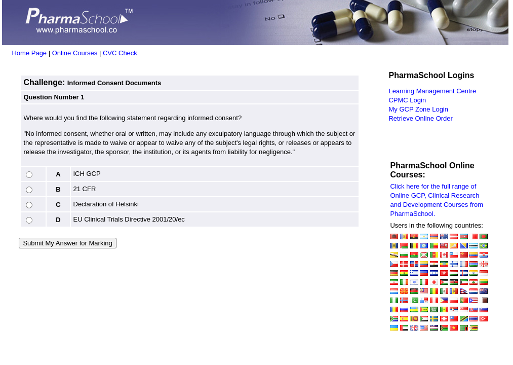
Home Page (29, 53)
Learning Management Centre (432, 91)
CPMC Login (407, 100)
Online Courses (75, 53)
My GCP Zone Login (418, 109)
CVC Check (120, 53)
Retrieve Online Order (420, 118)
